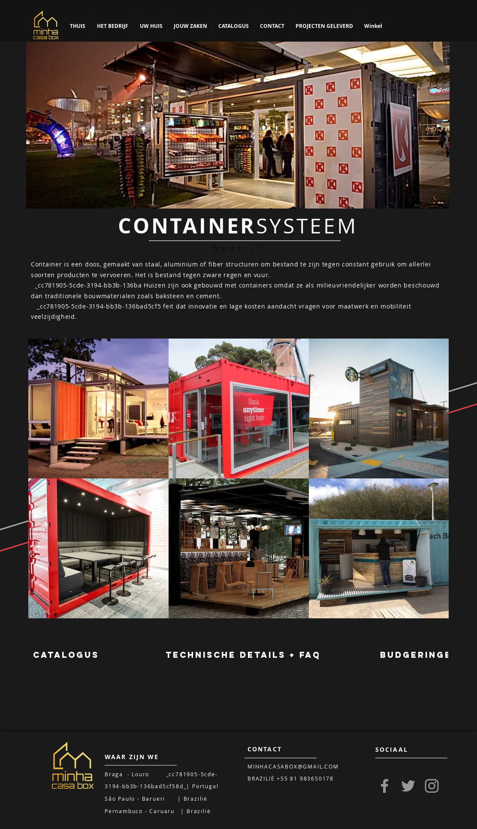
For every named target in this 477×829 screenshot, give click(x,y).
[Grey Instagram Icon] (432, 786)
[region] (238, 125)
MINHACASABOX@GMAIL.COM (293, 766)
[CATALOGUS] (66, 655)
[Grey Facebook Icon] (384, 786)
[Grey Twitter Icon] (408, 786)
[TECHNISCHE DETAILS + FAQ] (243, 655)
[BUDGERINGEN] (419, 655)
